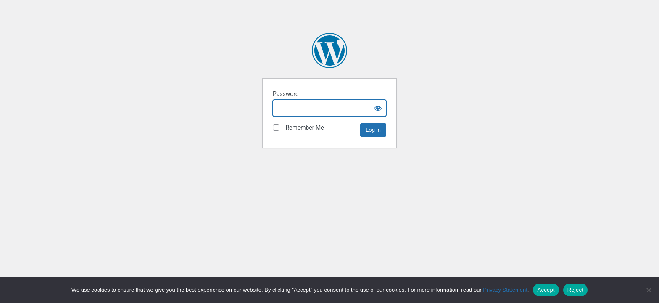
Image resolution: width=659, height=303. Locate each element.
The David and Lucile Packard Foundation (329, 50)
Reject (575, 290)
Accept (545, 290)
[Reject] (648, 290)
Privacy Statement (505, 290)
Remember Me (298, 127)
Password (286, 93)
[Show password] (377, 108)
